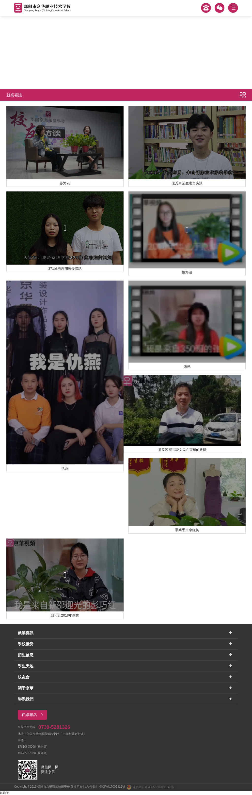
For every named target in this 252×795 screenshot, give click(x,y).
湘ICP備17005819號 (111, 786)
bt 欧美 (4, 793)
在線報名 (34, 715)
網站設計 (91, 786)
